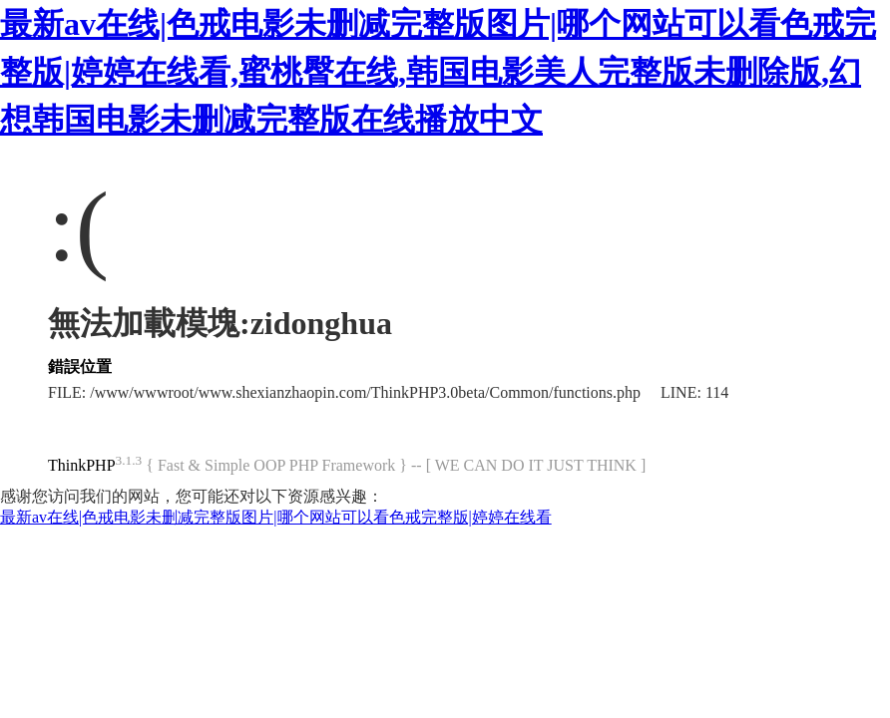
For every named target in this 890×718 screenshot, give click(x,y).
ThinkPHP (82, 465)
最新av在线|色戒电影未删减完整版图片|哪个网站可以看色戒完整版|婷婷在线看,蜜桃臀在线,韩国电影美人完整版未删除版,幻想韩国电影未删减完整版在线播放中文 (438, 72)
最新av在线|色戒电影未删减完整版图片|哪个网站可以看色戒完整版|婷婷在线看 (276, 517)
